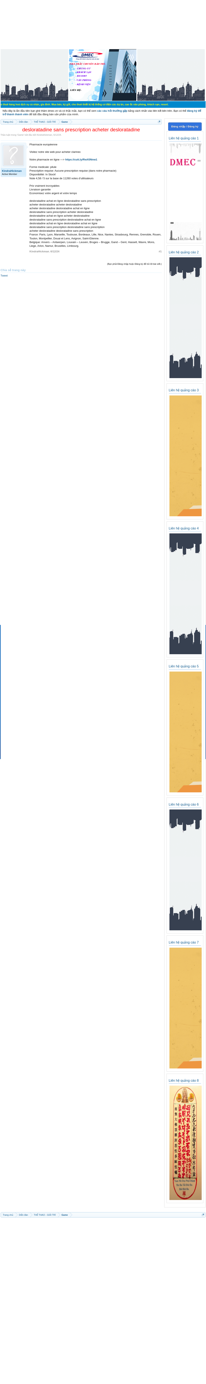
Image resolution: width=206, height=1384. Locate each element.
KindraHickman (44, 135)
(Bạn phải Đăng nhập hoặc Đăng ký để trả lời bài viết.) (134, 264)
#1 (160, 251)
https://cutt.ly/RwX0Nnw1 (81, 159)
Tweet (4, 275)
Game (20, 135)
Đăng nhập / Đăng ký (184, 126)
